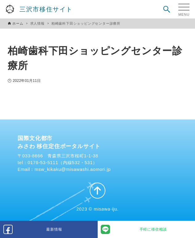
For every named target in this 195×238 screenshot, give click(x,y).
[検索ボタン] (166, 9)
